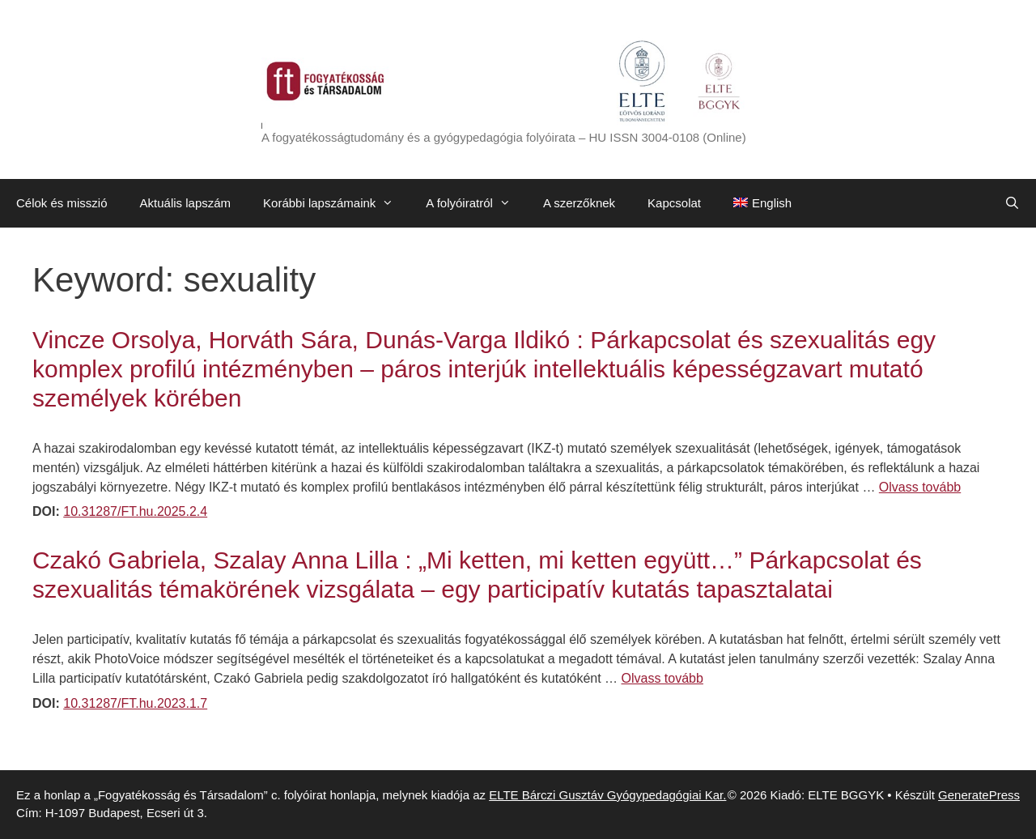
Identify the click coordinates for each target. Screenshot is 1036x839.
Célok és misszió (62, 203)
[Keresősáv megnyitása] (1012, 203)
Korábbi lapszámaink (336, 203)
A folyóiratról (476, 203)
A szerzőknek (579, 203)
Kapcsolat (674, 203)
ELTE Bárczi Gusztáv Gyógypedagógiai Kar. (607, 795)
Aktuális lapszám (185, 203)
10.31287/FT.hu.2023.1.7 (135, 703)
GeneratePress (979, 795)
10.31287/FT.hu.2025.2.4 (135, 511)
